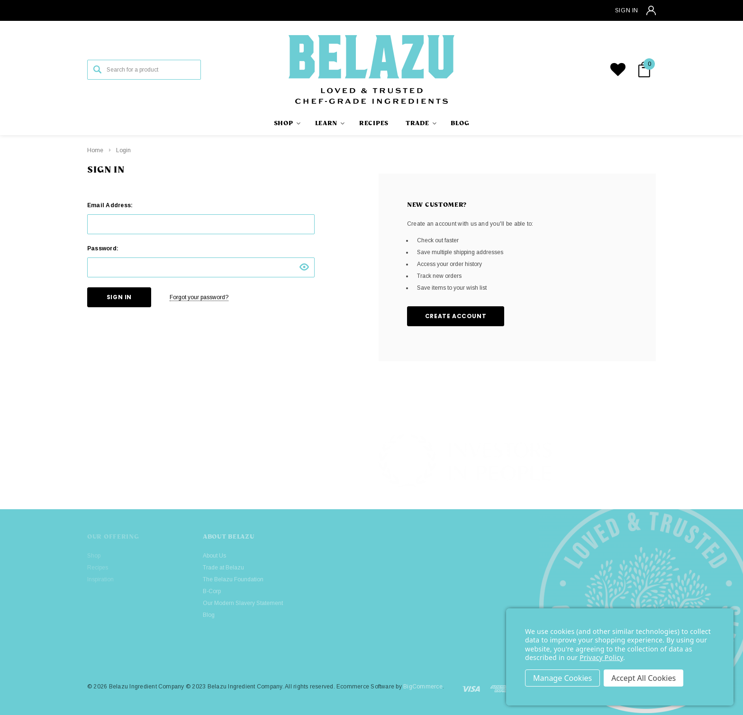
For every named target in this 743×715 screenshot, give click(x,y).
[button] (650, 461)
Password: (102, 248)
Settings (562, 678)
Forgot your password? (199, 297)
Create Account (455, 316)
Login (123, 150)
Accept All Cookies (643, 678)
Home (95, 150)
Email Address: (110, 205)
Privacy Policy (601, 657)
